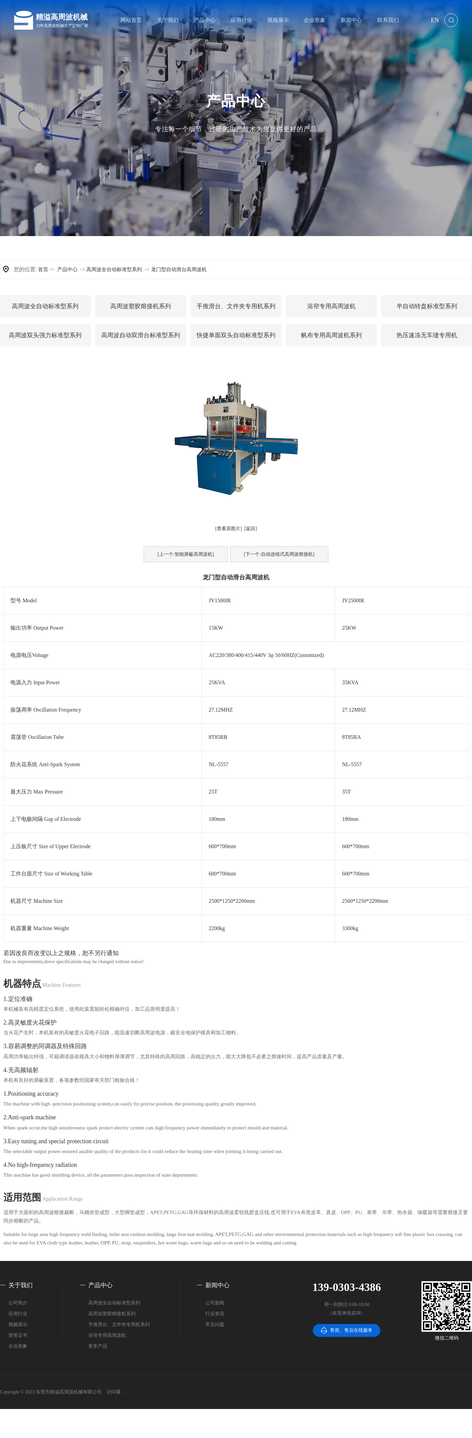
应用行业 (17, 1313)
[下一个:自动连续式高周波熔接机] (279, 554)
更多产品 (97, 1346)
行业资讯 (214, 1313)
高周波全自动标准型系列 (114, 269)
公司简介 (17, 1302)
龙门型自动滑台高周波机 (179, 269)
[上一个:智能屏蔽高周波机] (185, 554)
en (435, 20)
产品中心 (67, 269)
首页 (43, 269)
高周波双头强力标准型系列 (45, 335)
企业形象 (17, 1346)
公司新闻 (214, 1302)
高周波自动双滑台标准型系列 (140, 335)
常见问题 (214, 1324)
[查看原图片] (228, 528)
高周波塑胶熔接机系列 (140, 306)
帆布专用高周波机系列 (331, 335)
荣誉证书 (17, 1335)
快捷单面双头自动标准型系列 (236, 335)
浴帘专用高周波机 (331, 306)
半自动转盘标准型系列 (426, 306)
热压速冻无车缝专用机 (426, 335)
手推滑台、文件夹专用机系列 (236, 306)
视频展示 (17, 1324)
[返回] (250, 528)
